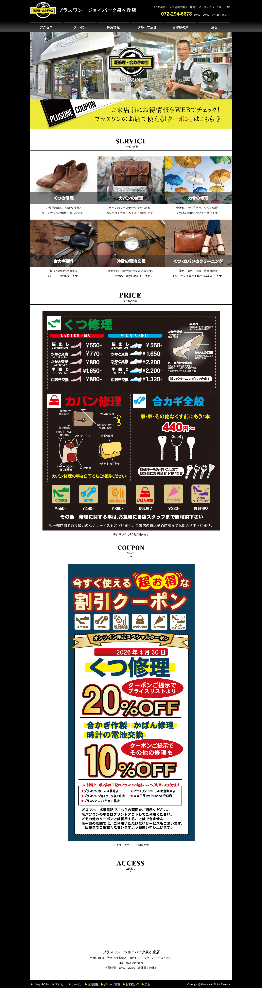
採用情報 (113, 27)
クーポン (79, 27)
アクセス (46, 27)
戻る (214, 27)
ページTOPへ (41, 984)
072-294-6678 (176, 14)
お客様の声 (180, 27)
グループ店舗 (146, 27)
